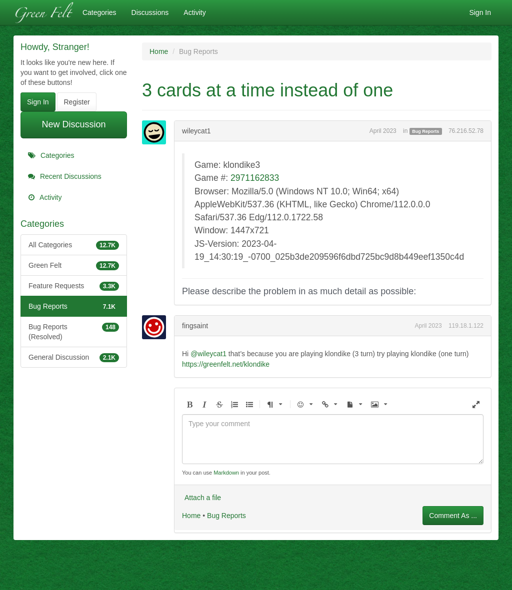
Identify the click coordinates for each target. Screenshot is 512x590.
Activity (195, 12)
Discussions (150, 12)
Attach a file (202, 498)
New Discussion (74, 124)
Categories (99, 12)
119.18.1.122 (466, 325)
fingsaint (195, 326)
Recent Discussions (65, 176)
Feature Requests (73, 286)
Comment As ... (453, 516)
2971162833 (254, 178)
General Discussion (73, 357)
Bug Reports (73, 306)
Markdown (226, 473)
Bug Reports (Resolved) (73, 331)
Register (77, 102)
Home (191, 516)
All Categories (73, 245)
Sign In (480, 12)
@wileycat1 (208, 354)
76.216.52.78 (466, 130)
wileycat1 (196, 131)
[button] (189, 405)
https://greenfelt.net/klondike (226, 364)
